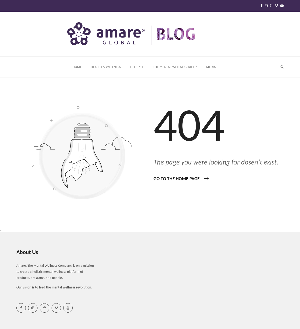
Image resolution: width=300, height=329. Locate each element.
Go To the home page (181, 178)
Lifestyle (137, 67)
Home (77, 67)
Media (211, 67)
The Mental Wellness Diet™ (175, 67)
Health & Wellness (106, 67)
